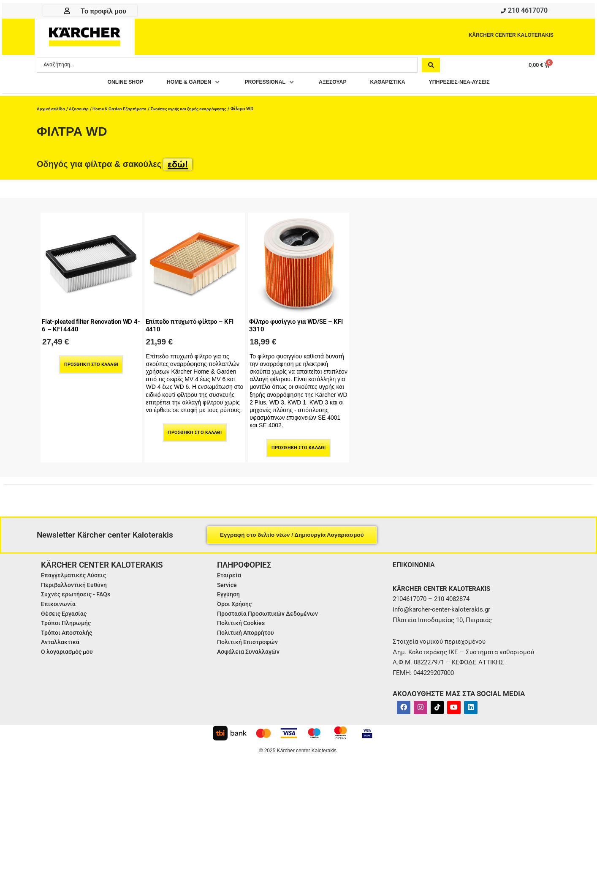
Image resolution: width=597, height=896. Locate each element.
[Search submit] (431, 66)
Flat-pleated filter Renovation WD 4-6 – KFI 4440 (87, 322)
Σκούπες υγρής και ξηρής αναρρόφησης (200, 109)
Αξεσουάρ (81, 109)
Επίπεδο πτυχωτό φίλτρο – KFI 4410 (190, 322)
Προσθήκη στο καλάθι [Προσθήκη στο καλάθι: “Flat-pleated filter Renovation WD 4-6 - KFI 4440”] (91, 362)
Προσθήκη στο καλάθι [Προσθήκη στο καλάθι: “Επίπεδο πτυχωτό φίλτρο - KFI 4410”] (195, 430)
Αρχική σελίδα (52, 109)
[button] (179, 84)
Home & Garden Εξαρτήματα (125, 109)
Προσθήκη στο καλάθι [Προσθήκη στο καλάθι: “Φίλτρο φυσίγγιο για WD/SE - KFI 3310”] (299, 446)
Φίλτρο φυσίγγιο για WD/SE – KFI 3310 (296, 322)
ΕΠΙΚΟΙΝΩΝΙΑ (416, 561)
